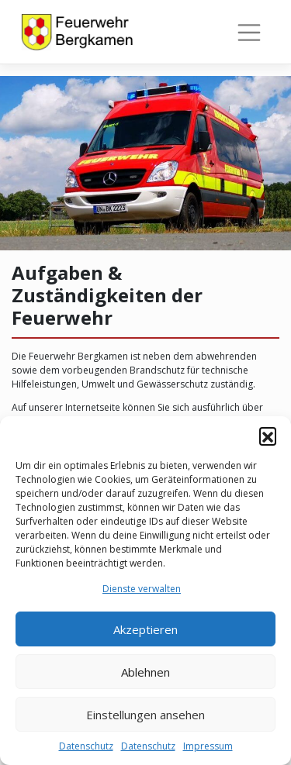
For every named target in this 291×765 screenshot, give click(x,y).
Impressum (208, 746)
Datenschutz (86, 746)
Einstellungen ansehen (145, 714)
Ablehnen (145, 672)
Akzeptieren (145, 629)
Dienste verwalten (141, 588)
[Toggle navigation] (249, 32)
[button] (267, 435)
